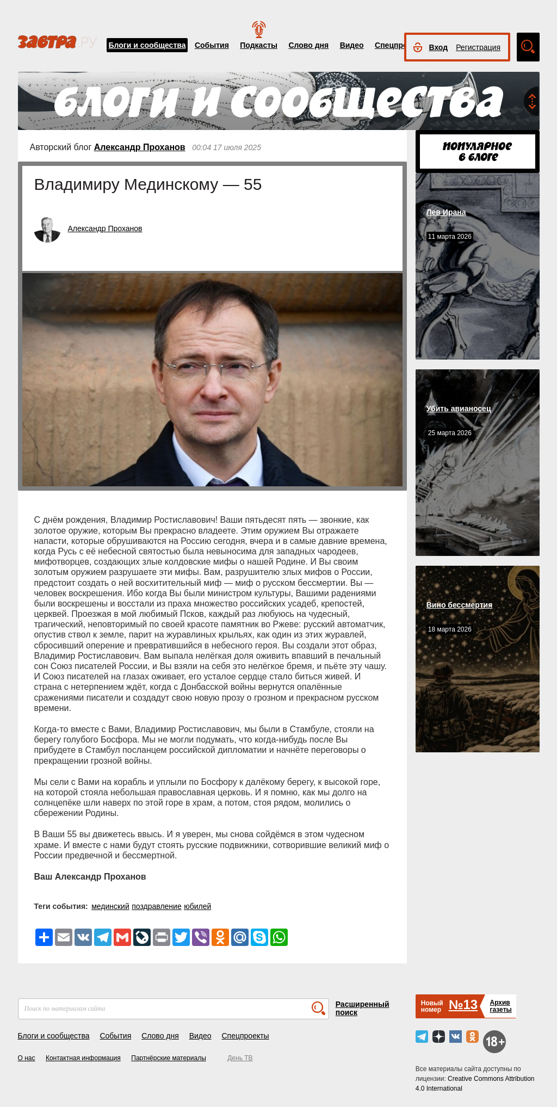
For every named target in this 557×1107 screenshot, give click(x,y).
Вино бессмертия (459, 605)
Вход (438, 47)
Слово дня (308, 45)
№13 (463, 1004)
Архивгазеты (500, 1006)
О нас (26, 1058)
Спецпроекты (400, 45)
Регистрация (478, 47)
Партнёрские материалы (168, 1058)
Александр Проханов (139, 147)
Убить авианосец (458, 408)
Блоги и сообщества (147, 45)
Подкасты (258, 45)
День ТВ (239, 1058)
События (212, 45)
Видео (352, 45)
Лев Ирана (446, 212)
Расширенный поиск (362, 1008)
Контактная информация (83, 1058)
